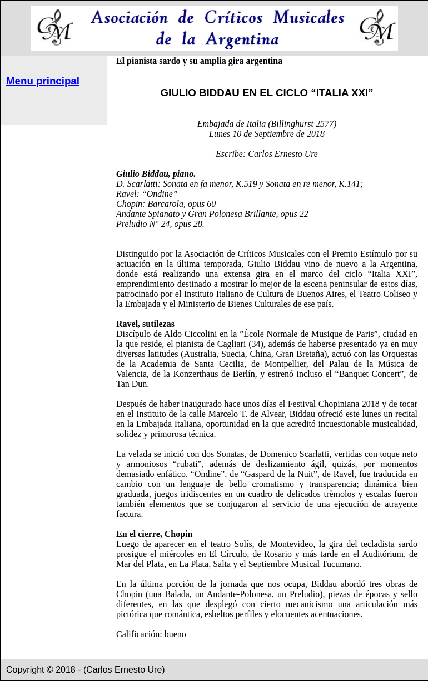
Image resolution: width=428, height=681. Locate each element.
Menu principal (42, 81)
